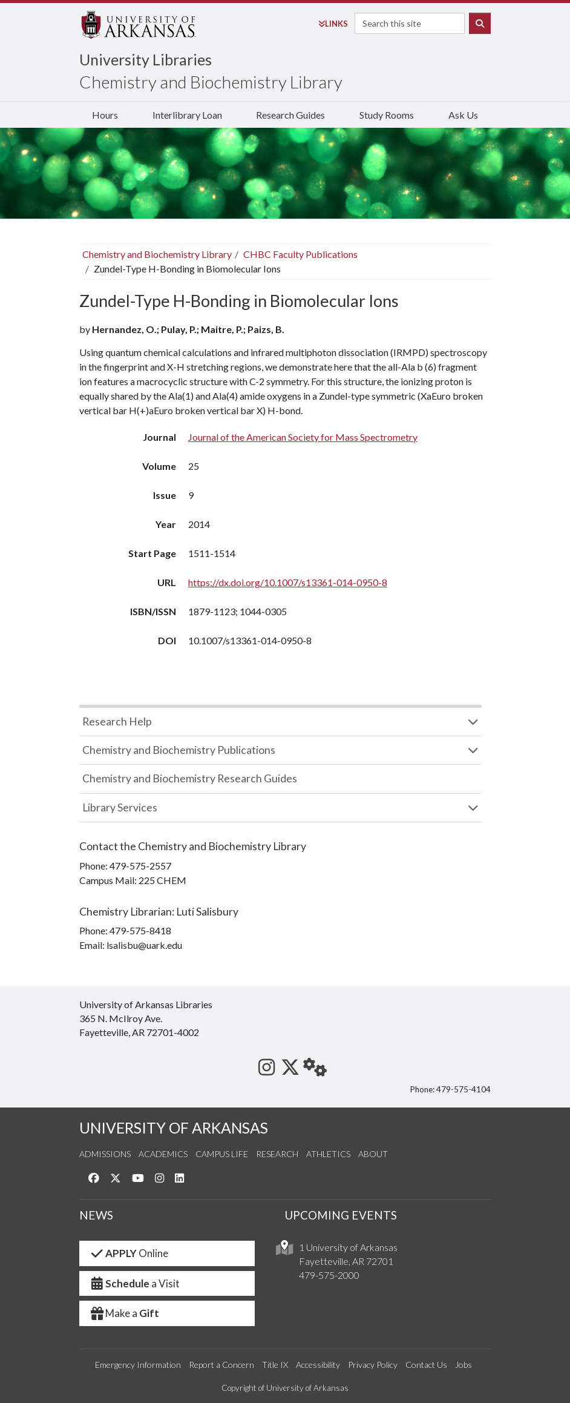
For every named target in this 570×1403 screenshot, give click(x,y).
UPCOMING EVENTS (341, 1215)
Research (277, 1154)
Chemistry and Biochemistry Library (210, 81)
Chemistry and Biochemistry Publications (178, 750)
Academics (163, 1154)
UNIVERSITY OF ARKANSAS (173, 1128)
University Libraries (145, 59)
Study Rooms (386, 114)
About (373, 1154)
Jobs (463, 1364)
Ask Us (463, 114)
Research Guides (290, 114)
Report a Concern (221, 1364)
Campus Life (221, 1154)
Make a (124, 1313)
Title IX (275, 1364)
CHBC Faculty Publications (300, 254)
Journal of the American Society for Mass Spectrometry (303, 437)
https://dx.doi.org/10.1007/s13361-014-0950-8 (287, 582)
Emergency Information (138, 1364)
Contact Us (426, 1364)
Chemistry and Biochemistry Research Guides (189, 778)
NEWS (96, 1215)
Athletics (328, 1154)
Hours (105, 114)
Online (128, 1253)
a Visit (134, 1283)
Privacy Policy (373, 1364)
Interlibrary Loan (187, 114)
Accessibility (318, 1364)
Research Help (117, 721)
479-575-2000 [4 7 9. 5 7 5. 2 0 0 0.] (329, 1275)
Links (333, 23)
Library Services (119, 807)
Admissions (105, 1154)
